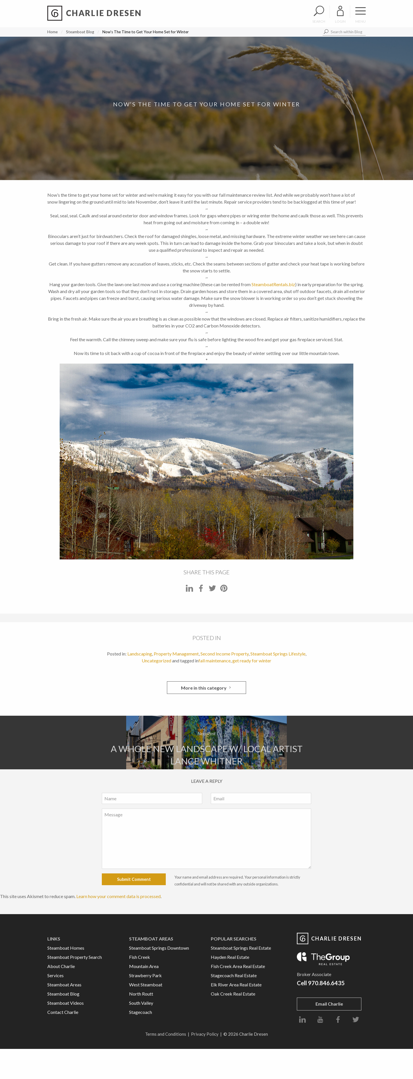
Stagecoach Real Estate (234, 975)
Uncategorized (156, 660)
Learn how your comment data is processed (118, 896)
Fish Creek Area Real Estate (238, 966)
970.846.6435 (326, 983)
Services (55, 975)
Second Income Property (224, 653)
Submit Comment (134, 879)
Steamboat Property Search (74, 957)
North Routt (141, 993)
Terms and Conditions (165, 1034)
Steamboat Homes (65, 948)
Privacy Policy (205, 1034)
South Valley (141, 1003)
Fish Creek (139, 957)
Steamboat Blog (80, 32)
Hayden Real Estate (230, 957)
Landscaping (139, 653)
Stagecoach (140, 1012)
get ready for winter (251, 660)
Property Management (176, 653)
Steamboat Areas (64, 984)
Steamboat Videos (65, 1003)
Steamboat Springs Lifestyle (277, 653)
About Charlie (61, 966)
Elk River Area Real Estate (236, 984)
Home (52, 32)
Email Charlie (329, 1003)
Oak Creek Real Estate (233, 993)
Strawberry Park (145, 975)
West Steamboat (145, 984)
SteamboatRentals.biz (273, 284)
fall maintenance (214, 660)
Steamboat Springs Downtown (159, 948)
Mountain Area (144, 966)
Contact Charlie (62, 1012)
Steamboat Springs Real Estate (241, 948)
